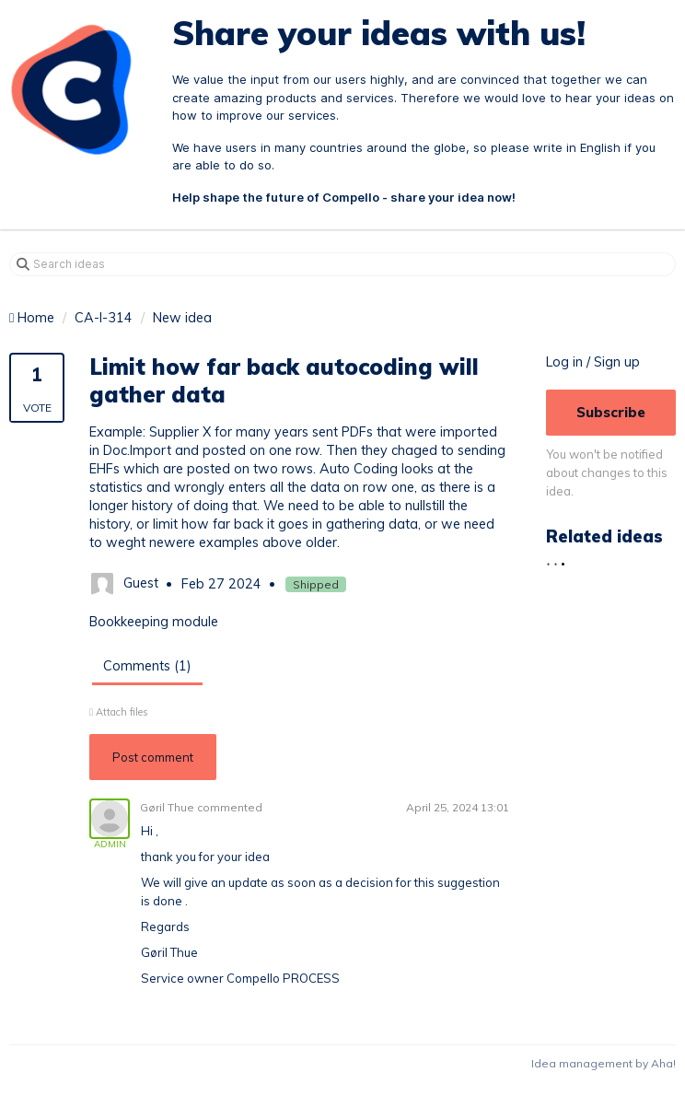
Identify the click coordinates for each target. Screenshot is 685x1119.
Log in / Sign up (593, 362)
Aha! (663, 1063)
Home (33, 317)
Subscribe (610, 412)
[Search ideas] (342, 264)
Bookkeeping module (153, 621)
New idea (182, 317)
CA (84, 317)
